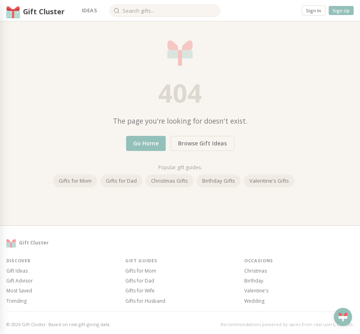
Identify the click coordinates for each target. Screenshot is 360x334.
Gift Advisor (19, 280)
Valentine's (256, 290)
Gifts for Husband (145, 301)
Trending (16, 301)
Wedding (254, 301)
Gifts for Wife (140, 290)
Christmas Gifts (169, 180)
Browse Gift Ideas (202, 143)
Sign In (313, 10)
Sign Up (341, 10)
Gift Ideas (17, 270)
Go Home (146, 143)
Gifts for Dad (121, 180)
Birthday (253, 280)
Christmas (255, 270)
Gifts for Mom (75, 180)
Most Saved (19, 290)
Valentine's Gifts (269, 180)
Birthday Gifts (218, 180)
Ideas (89, 10)
